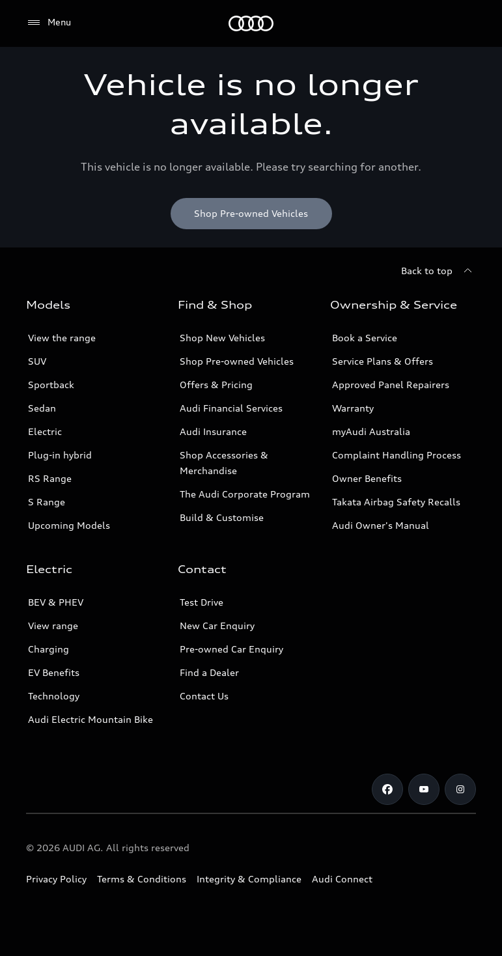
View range (53, 625)
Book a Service (364, 337)
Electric (45, 431)
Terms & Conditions (141, 878)
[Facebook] (387, 789)
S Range (46, 501)
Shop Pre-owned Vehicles (237, 361)
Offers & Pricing (216, 384)
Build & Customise (222, 517)
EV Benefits (53, 672)
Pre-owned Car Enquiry (231, 648)
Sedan (42, 408)
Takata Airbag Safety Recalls (396, 501)
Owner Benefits (367, 478)
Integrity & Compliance (249, 878)
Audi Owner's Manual (380, 525)
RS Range (50, 478)
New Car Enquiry (217, 625)
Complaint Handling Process (396, 454)
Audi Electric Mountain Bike (90, 719)
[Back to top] (438, 271)
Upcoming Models (69, 525)
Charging (48, 648)
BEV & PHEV (55, 602)
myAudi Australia (371, 431)
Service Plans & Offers (382, 361)
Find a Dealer (209, 672)
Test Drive (201, 602)
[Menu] (251, 23)
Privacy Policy (56, 878)
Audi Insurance (213, 431)
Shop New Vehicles (222, 337)
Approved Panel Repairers (390, 384)
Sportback (51, 384)
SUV (37, 361)
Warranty (353, 408)
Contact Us (204, 695)
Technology (53, 695)
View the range (62, 337)
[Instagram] (460, 789)
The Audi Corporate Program (245, 493)
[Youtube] (423, 789)
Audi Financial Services (231, 408)
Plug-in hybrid (60, 454)
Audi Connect (342, 878)
